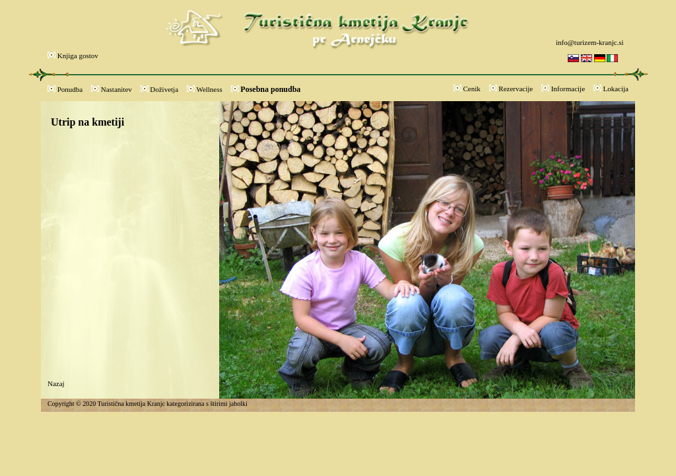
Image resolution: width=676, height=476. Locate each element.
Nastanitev (116, 89)
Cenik (472, 89)
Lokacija (615, 89)
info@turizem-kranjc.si (590, 42)
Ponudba (70, 89)
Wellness (209, 89)
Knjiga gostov (77, 56)
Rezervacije (515, 89)
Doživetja (164, 89)
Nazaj (56, 383)
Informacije (568, 89)
